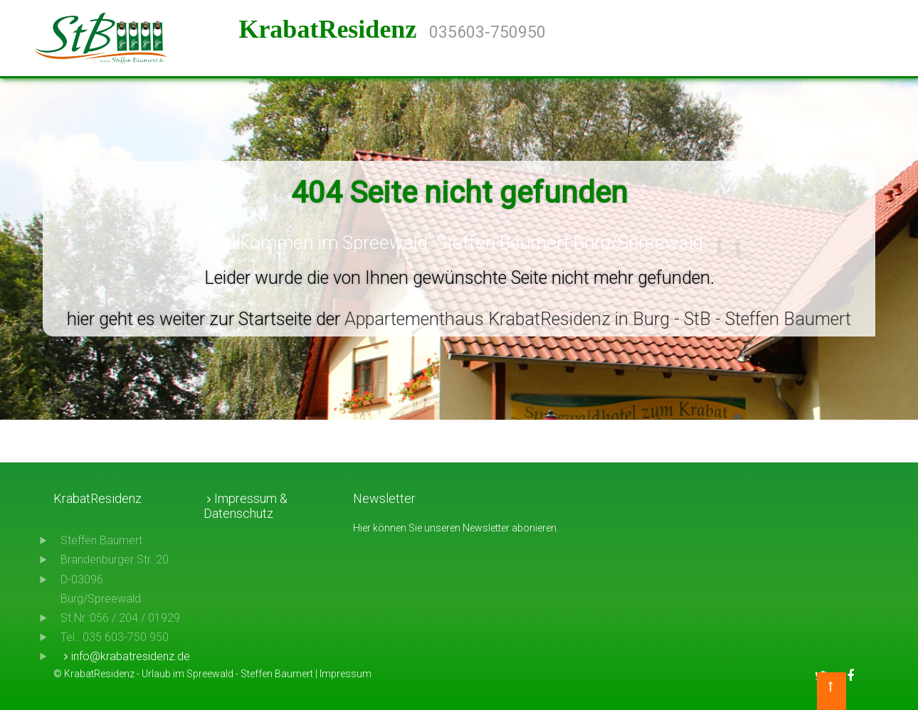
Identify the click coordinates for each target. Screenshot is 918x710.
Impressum (345, 673)
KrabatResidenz (333, 29)
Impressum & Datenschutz (245, 506)
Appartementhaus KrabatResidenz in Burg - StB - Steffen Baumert (597, 319)
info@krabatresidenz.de (130, 656)
